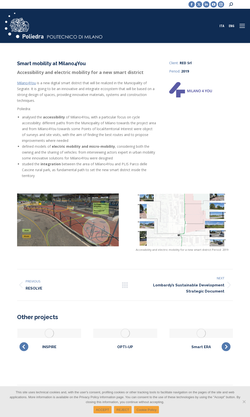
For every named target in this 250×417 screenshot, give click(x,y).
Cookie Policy (146, 410)
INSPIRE (49, 347)
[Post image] (49, 333)
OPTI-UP (125, 347)
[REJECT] (243, 401)
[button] (24, 346)
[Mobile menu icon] (242, 26)
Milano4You (26, 83)
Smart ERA (201, 347)
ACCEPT (102, 410)
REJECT (122, 410)
